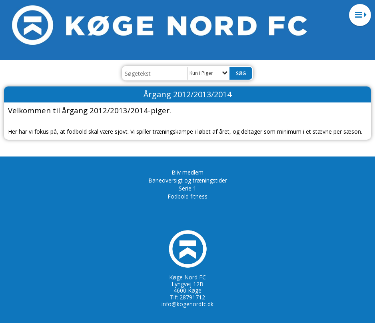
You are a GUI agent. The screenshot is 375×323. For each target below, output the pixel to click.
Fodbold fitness (187, 196)
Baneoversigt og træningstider (187, 180)
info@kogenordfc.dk (187, 304)
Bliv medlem (187, 172)
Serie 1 (187, 188)
